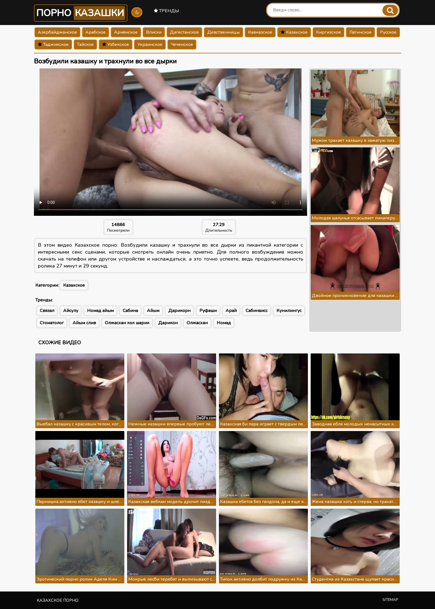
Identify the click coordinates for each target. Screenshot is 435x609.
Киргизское (328, 32)
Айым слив (84, 323)
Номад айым (100, 311)
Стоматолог (52, 323)
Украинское (149, 44)
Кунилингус (288, 311)
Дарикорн (179, 311)
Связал (47, 311)
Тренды (166, 11)
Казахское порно (57, 600)
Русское (388, 32)
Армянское (126, 32)
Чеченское (182, 44)
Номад (224, 323)
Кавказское (260, 32)
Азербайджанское (57, 32)
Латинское (360, 32)
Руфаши (208, 311)
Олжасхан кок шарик (127, 323)
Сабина (130, 311)
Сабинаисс (257, 311)
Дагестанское (184, 32)
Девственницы (223, 32)
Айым (153, 311)
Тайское (85, 44)
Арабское (95, 32)
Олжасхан (197, 323)
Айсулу (70, 311)
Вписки (154, 32)
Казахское (294, 32)
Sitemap (390, 599)
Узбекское (115, 44)
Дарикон (168, 323)
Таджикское (53, 44)
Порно (80, 13)
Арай (231, 311)
